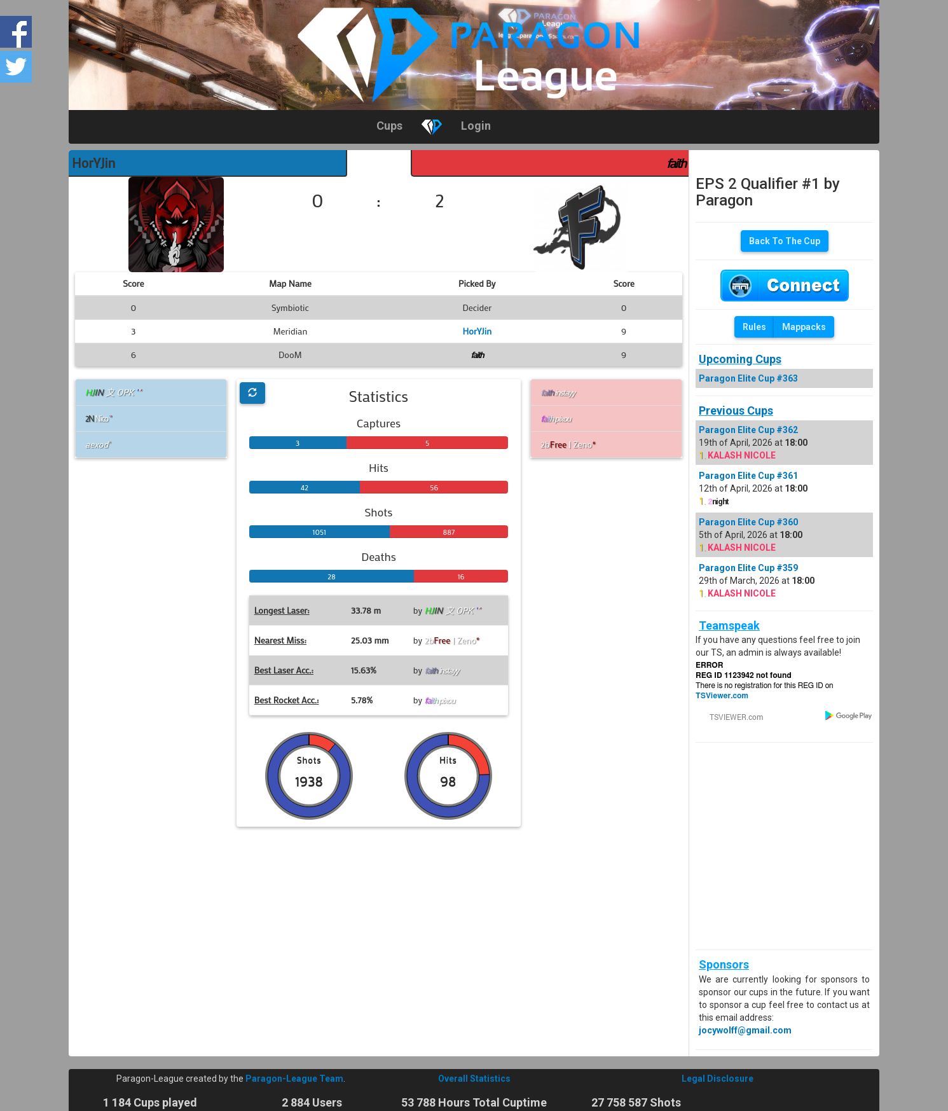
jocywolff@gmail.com (745, 1030)
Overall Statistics (474, 1078)
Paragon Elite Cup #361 (748, 476)
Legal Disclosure (717, 1078)
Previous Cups (736, 410)
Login (476, 125)
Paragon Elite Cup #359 (748, 568)
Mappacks (804, 327)
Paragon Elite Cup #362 (748, 430)
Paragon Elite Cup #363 (748, 378)
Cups (389, 125)
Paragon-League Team (294, 1078)
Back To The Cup (784, 241)
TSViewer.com (722, 696)
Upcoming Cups (740, 359)
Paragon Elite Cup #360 (748, 522)
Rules (754, 327)
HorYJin (93, 163)
